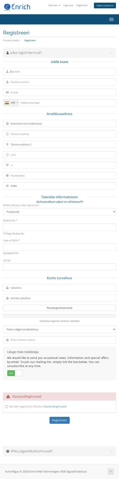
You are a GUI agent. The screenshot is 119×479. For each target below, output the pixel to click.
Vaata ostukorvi (105, 5)
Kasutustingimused (55, 406)
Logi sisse (68, 5)
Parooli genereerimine (59, 308)
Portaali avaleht (11, 40)
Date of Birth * (11, 240)
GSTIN (6, 260)
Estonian (54, 5)
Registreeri (82, 5)
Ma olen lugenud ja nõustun (37, 406)
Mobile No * (10, 220)
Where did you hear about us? (21, 205)
